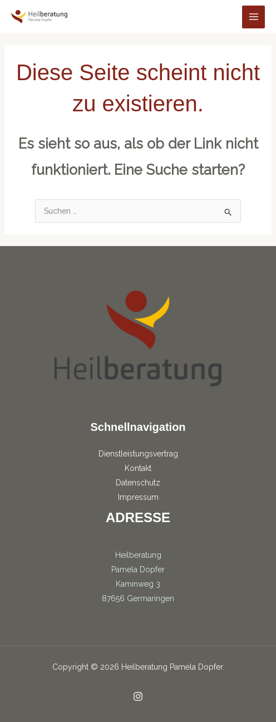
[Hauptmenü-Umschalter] (253, 17)
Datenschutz (138, 482)
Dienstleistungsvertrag (138, 453)
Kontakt (138, 468)
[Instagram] (138, 696)
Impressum (138, 497)
